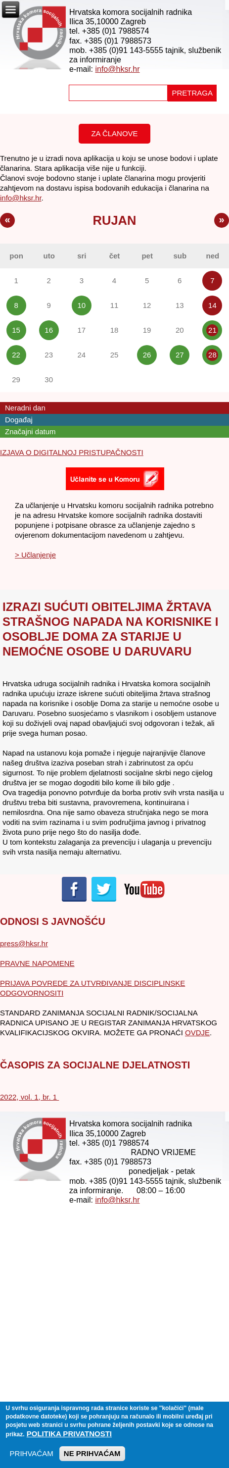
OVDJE (197, 1032)
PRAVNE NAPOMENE (37, 963)
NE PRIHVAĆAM (92, 1459)
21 (212, 330)
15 (16, 330)
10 (82, 305)
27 (180, 355)
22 (16, 355)
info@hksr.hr (117, 69)
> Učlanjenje (35, 555)
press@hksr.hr (24, 943)
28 (212, 355)
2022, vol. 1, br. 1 (29, 1097)
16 (49, 330)
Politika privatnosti (69, 1439)
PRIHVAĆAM (31, 1459)
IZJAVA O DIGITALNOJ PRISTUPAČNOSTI (71, 452)
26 (147, 355)
